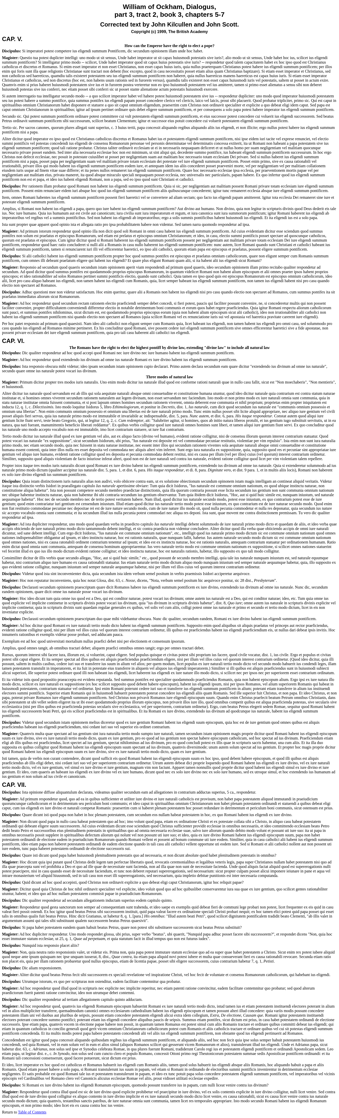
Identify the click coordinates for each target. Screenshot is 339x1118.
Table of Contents (32, 1112)
